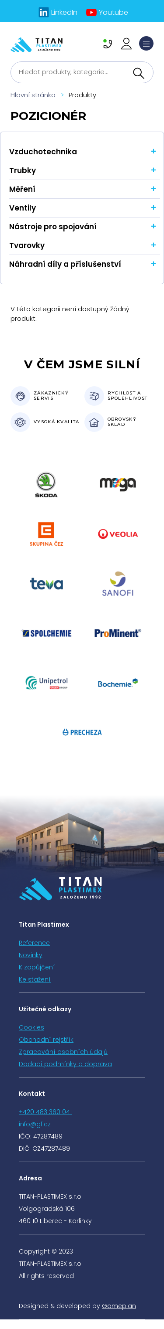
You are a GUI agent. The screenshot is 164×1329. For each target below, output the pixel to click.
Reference (34, 942)
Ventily (22, 208)
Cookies (31, 1027)
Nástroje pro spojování (53, 226)
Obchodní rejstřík (46, 1039)
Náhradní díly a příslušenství (65, 264)
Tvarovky (27, 245)
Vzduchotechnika (43, 151)
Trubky (22, 170)
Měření (22, 189)
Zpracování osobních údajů (63, 1051)
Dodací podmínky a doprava (65, 1064)
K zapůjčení (37, 967)
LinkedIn (64, 12)
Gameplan (119, 1306)
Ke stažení (35, 979)
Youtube (113, 12)
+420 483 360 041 (45, 1112)
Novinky (30, 955)
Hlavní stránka (33, 94)
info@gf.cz (35, 1124)
